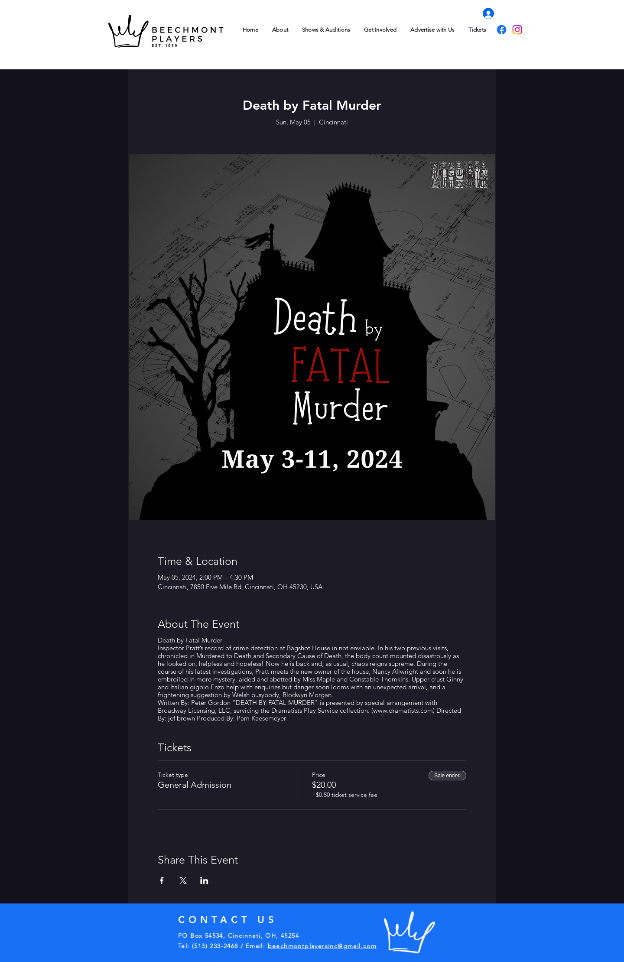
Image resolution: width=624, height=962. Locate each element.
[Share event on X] (183, 880)
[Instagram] (517, 29)
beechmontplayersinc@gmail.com (322, 946)
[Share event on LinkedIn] (204, 880)
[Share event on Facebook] (162, 880)
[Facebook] (501, 29)
